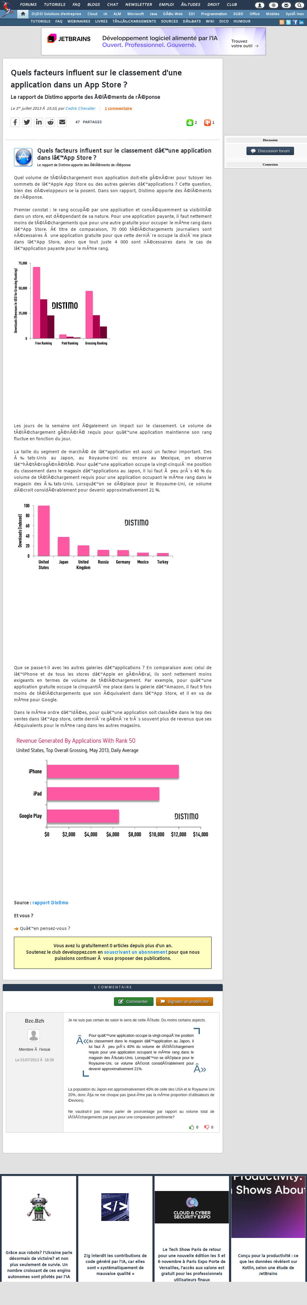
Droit (213, 4)
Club (231, 4)
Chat (113, 4)
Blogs (93, 4)
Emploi (166, 4)
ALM (117, 14)
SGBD (238, 14)
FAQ (76, 4)
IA (105, 14)
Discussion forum (270, 151)
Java (153, 14)
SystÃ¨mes (295, 14)
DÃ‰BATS (192, 21)
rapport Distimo (50, 903)
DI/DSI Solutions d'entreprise (56, 14)
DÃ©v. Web (173, 14)
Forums (28, 4)
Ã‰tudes (190, 4)
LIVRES (101, 21)
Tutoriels (54, 4)
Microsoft (135, 14)
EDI (192, 14)
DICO (224, 21)
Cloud (92, 14)
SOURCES (169, 21)
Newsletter (138, 4)
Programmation (214, 14)
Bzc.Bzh (34, 1021)
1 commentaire (118, 109)
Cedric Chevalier (80, 108)
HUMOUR (241, 21)
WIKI (210, 21)
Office (255, 14)
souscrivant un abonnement (135, 953)
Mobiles (273, 14)
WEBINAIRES (78, 21)
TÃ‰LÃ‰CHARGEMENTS (134, 21)
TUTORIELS (40, 21)
